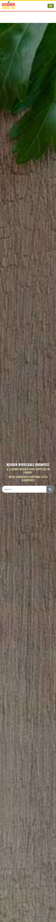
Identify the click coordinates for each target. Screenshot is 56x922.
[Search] (24, 489)
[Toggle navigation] (51, 6)
